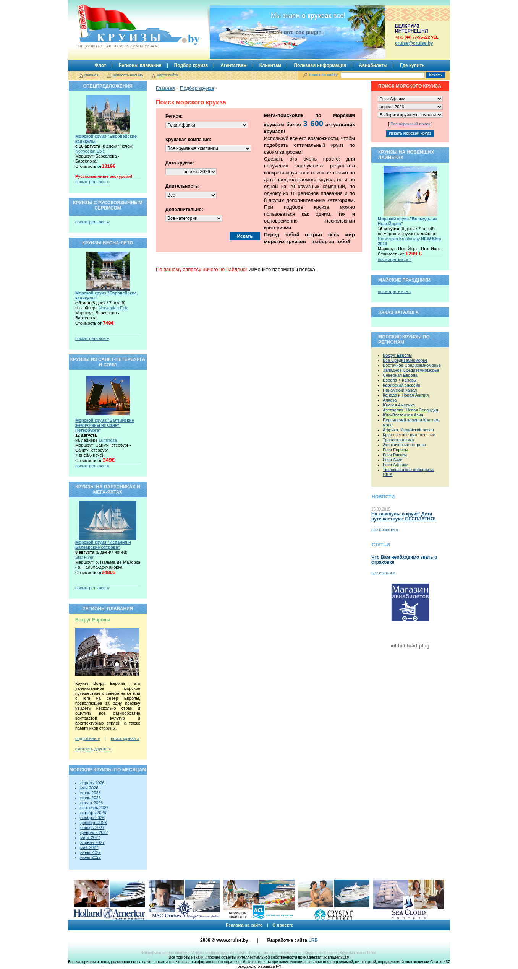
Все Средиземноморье (405, 360)
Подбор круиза (191, 65)
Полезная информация (320, 65)
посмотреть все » (92, 181)
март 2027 (90, 837)
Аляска (390, 400)
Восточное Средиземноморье (412, 365)
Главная (165, 88)
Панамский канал (400, 390)
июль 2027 (90, 857)
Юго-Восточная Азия (403, 415)
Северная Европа (400, 375)
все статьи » (383, 573)
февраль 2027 (94, 832)
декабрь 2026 (93, 822)
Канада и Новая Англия (406, 395)
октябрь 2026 (93, 812)
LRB (313, 940)
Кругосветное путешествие (409, 434)
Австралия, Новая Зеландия (410, 410)
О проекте (282, 925)
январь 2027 (92, 827)
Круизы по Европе (320, 953)
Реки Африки (395, 464)
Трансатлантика (398, 439)
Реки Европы (395, 449)
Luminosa (108, 440)
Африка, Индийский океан (408, 430)
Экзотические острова (404, 444)
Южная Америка (399, 405)
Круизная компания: (188, 139)
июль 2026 (90, 797)
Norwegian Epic (90, 151)
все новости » (384, 529)
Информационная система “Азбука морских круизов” (189, 953)
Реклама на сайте (244, 925)
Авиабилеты (373, 65)
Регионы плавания (140, 65)
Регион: (174, 116)
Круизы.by (117, 26)
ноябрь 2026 (92, 817)
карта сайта (167, 75)
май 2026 (89, 787)
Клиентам (270, 65)
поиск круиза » (125, 738)
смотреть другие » (93, 748)
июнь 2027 (90, 852)
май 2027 (89, 847)
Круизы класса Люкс (358, 953)
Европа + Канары (400, 380)
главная (91, 75)
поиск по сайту (323, 75)
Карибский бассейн (401, 385)
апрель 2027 (92, 842)
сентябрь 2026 (94, 807)
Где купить (412, 65)
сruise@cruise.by (414, 43)
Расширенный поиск (410, 124)
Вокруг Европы (397, 355)
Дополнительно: (184, 209)
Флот (100, 65)
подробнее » (87, 738)
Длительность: (182, 186)
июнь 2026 (90, 792)
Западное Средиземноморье (411, 370)
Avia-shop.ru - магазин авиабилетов (270, 953)
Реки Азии (393, 459)
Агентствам (233, 65)
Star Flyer (84, 557)
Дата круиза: (179, 163)
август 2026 (91, 802)
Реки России (395, 454)
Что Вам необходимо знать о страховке (404, 559)
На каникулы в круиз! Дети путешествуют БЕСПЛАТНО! (403, 516)
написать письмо (128, 75)
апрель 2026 (92, 782)
